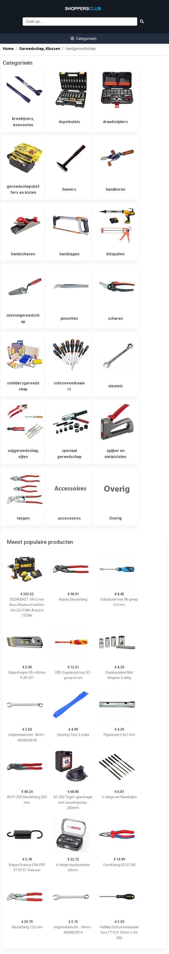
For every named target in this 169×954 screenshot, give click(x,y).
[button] (83, 38)
